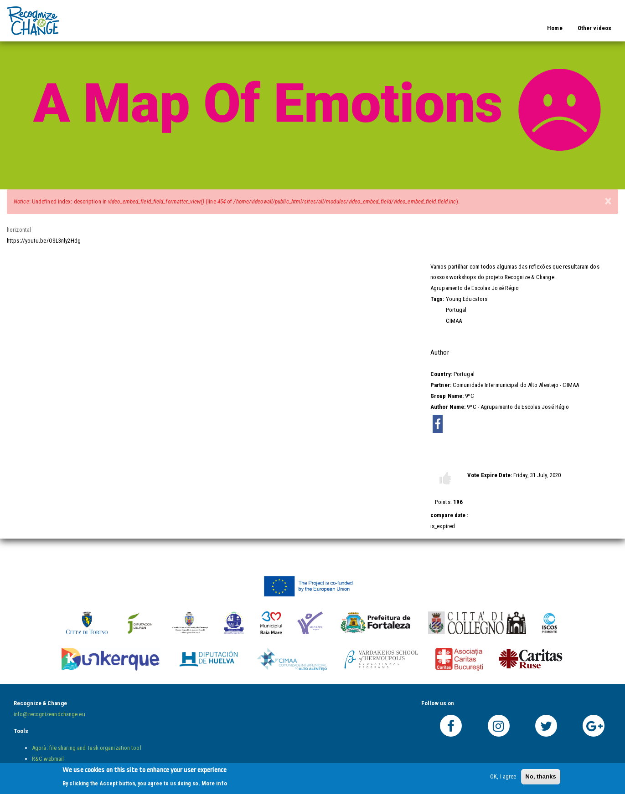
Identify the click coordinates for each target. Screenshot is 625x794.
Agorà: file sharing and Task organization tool (86, 747)
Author (439, 352)
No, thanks (540, 778)
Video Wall (84, 15)
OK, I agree (503, 778)
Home (554, 28)
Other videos (594, 28)
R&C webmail (48, 758)
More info (214, 785)
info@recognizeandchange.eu (49, 714)
